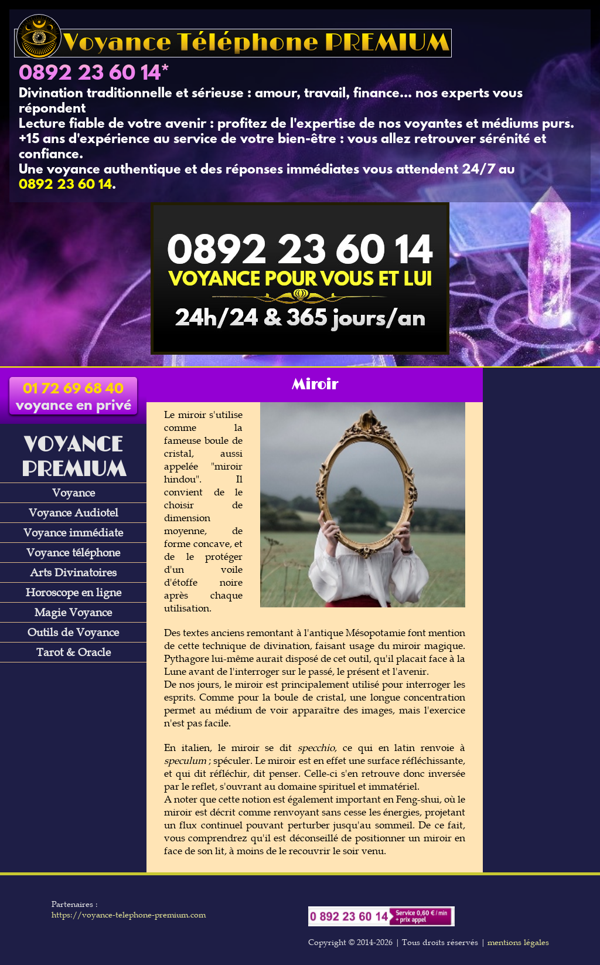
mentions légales (518, 942)
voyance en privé (73, 398)
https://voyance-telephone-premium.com (129, 914)
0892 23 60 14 (90, 74)
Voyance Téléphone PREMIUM (232, 43)
